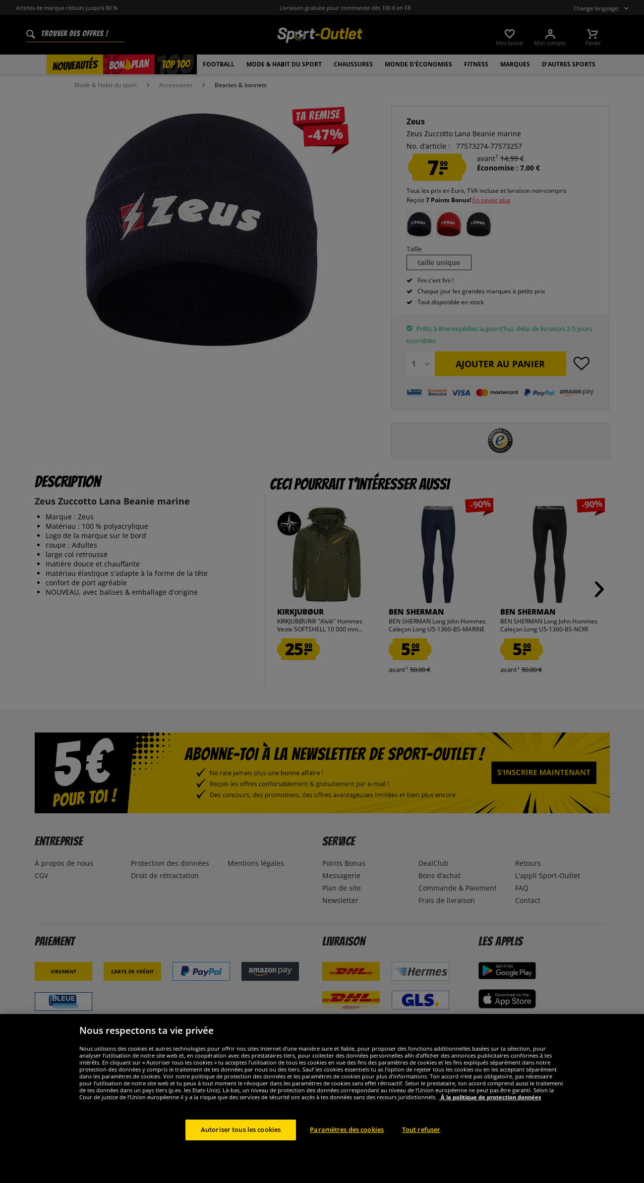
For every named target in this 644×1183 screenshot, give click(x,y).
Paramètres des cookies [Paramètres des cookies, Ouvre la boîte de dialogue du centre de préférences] (347, 1147)
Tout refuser (421, 1147)
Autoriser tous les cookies (241, 1147)
